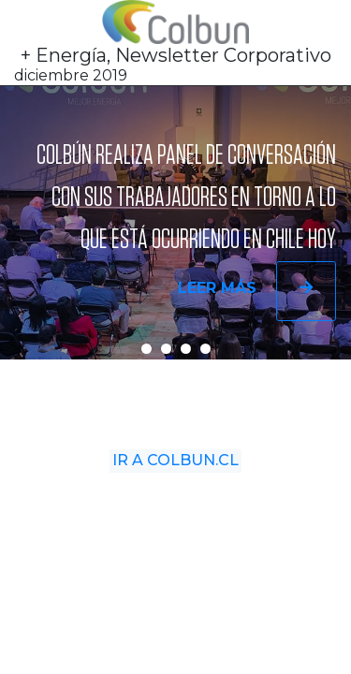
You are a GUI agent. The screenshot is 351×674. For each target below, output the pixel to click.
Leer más (257, 292)
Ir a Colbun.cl (176, 467)
